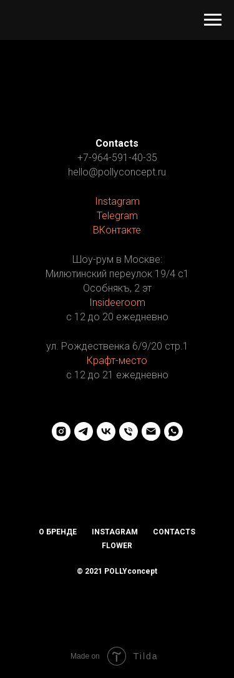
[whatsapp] (173, 431)
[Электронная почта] (151, 431)
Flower (117, 545)
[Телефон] (128, 431)
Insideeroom (117, 302)
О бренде (58, 532)
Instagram (117, 201)
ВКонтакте (117, 230)
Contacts (174, 532)
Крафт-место (117, 360)
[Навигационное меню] (213, 20)
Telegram (117, 216)
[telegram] (83, 431)
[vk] (106, 431)
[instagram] (61, 431)
